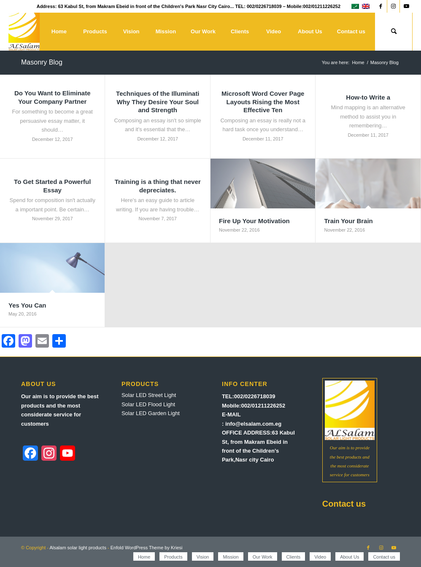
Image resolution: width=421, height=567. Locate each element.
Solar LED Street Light (148, 395)
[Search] (394, 32)
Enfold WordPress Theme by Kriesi (147, 547)
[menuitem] (59, 32)
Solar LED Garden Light (150, 413)
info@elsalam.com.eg (253, 424)
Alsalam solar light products (77, 547)
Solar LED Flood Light (148, 404)
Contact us (344, 503)
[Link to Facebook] (381, 6)
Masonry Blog (41, 62)
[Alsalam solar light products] (24, 32)
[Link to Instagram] (393, 6)
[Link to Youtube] (406, 6)
